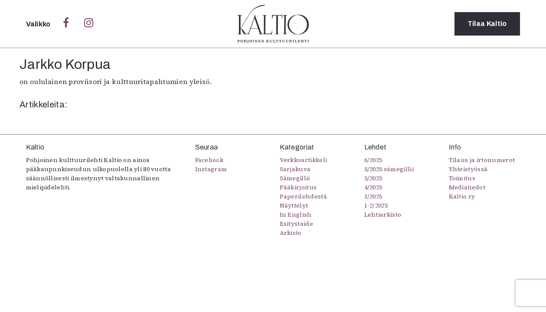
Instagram (211, 169)
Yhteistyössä (468, 169)
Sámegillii (295, 178)
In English (296, 214)
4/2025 (373, 187)
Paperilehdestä (303, 196)
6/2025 (373, 160)
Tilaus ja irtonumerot (482, 160)
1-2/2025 (376, 205)
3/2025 (373, 196)
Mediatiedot (467, 187)
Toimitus (462, 178)
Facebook (209, 160)
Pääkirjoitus (298, 187)
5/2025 (373, 178)
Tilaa (487, 23)
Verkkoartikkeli (303, 160)
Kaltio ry (462, 196)
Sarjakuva (295, 169)
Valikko (39, 24)
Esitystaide (297, 223)
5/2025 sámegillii (389, 169)
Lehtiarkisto (383, 214)
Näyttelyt (294, 205)
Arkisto (291, 232)
